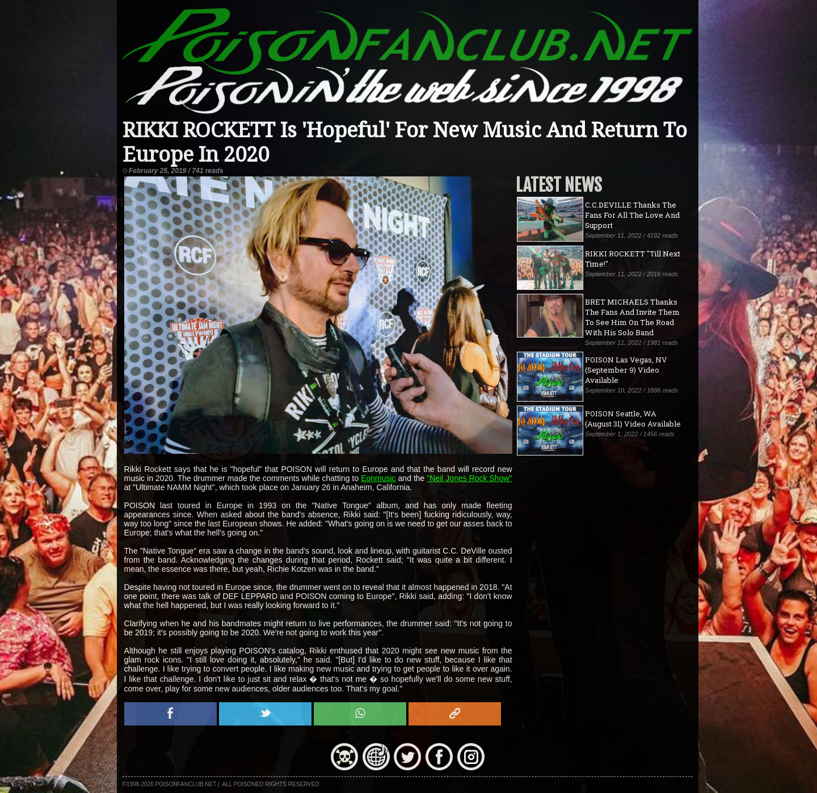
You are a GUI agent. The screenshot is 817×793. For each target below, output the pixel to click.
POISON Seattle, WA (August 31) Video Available (633, 418)
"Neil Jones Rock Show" (469, 478)
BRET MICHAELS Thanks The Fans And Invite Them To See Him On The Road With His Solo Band (632, 317)
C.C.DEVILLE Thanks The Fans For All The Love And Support (632, 215)
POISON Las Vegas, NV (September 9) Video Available (626, 370)
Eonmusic (378, 478)
